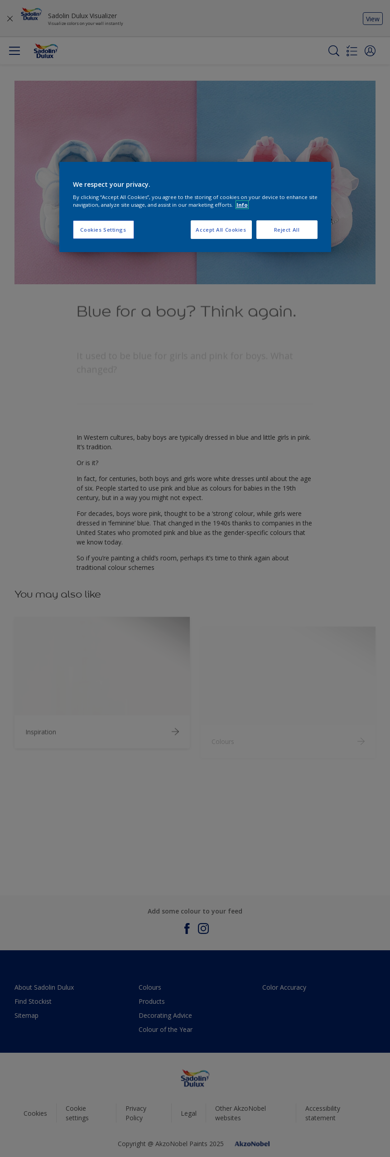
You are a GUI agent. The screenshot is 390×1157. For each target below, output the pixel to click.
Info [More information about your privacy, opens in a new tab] (242, 204)
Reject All (287, 229)
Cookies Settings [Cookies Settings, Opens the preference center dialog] (103, 229)
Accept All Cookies (221, 229)
